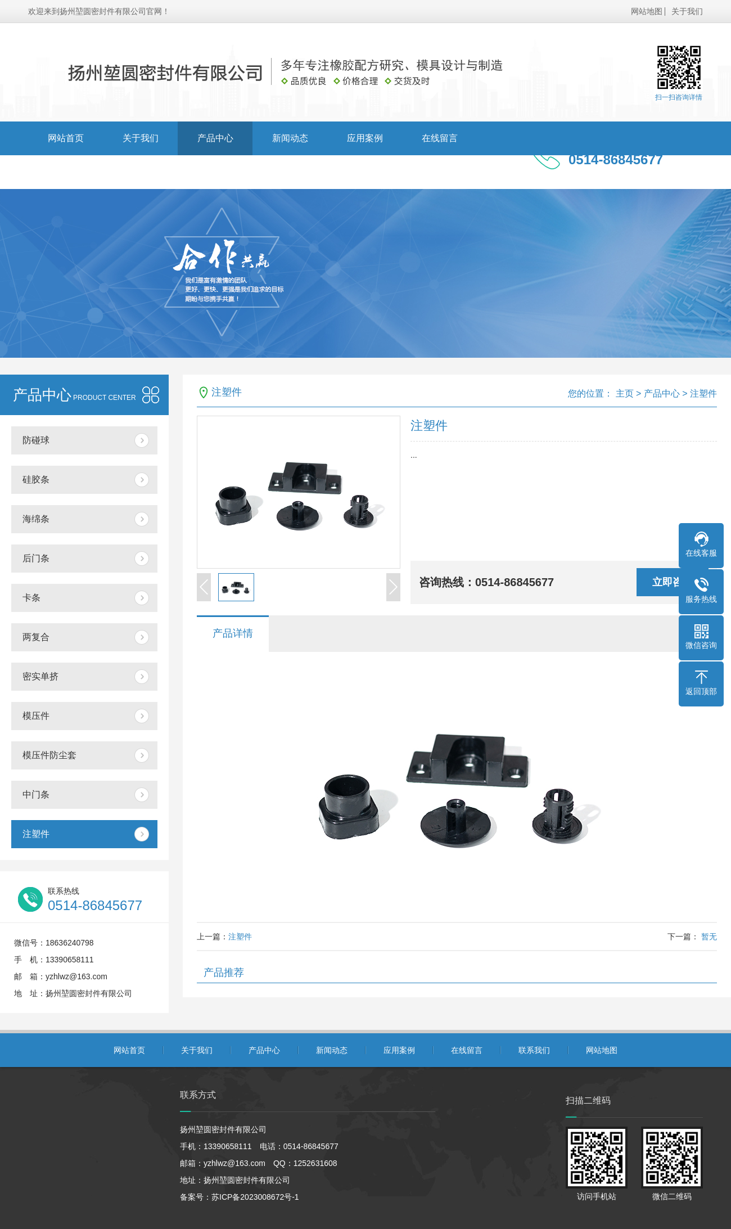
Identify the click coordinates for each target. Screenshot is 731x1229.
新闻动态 (290, 138)
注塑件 (35, 834)
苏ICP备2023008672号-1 (255, 1196)
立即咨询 (672, 582)
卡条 (31, 597)
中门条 (35, 794)
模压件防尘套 (49, 755)
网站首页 (66, 138)
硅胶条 (35, 479)
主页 (625, 393)
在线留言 (440, 138)
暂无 (708, 936)
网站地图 (646, 11)
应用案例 (365, 138)
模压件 (35, 716)
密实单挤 (40, 676)
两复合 (35, 637)
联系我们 (66, 172)
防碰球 (35, 440)
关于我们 (687, 11)
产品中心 (215, 138)
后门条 (35, 558)
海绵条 (35, 519)
